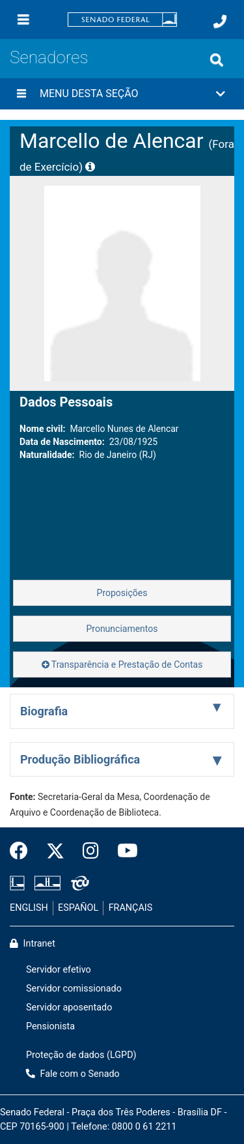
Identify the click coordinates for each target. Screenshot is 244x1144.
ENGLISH (29, 907)
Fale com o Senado (73, 1074)
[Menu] (23, 19)
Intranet (32, 943)
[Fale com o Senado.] (219, 21)
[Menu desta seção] (21, 93)
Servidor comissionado (74, 988)
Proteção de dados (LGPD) (81, 1055)
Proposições (122, 593)
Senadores (49, 57)
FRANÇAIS (131, 907)
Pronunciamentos (121, 628)
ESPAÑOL (78, 907)
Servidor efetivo (58, 969)
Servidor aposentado (69, 1007)
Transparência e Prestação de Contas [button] (122, 664)
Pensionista (50, 1026)
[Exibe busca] (216, 60)
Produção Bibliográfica (80, 759)
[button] (122, 93)
